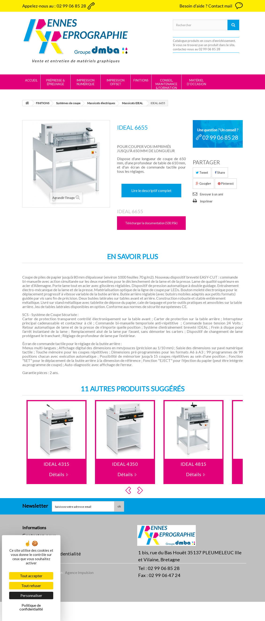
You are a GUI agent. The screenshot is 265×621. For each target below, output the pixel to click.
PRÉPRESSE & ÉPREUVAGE (55, 82)
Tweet (202, 172)
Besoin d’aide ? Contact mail (205, 5)
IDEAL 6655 (130, 211)
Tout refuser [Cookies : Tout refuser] (31, 585)
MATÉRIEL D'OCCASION (196, 82)
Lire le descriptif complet (151, 190)
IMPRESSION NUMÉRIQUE (85, 82)
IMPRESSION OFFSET (115, 82)
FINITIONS (140, 80)
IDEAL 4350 (125, 464)
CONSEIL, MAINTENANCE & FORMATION (166, 84)
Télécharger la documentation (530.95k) (151, 223)
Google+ (203, 183)
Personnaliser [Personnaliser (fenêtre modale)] (31, 595)
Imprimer (206, 201)
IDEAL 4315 (56, 464)
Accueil (31, 80)
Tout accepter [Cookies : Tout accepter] (31, 575)
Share (220, 172)
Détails (56, 474)
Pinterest (226, 183)
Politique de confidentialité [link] (31, 607)
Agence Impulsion (79, 591)
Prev (128, 490)
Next (140, 490)
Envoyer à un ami (211, 194)
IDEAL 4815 (193, 464)
